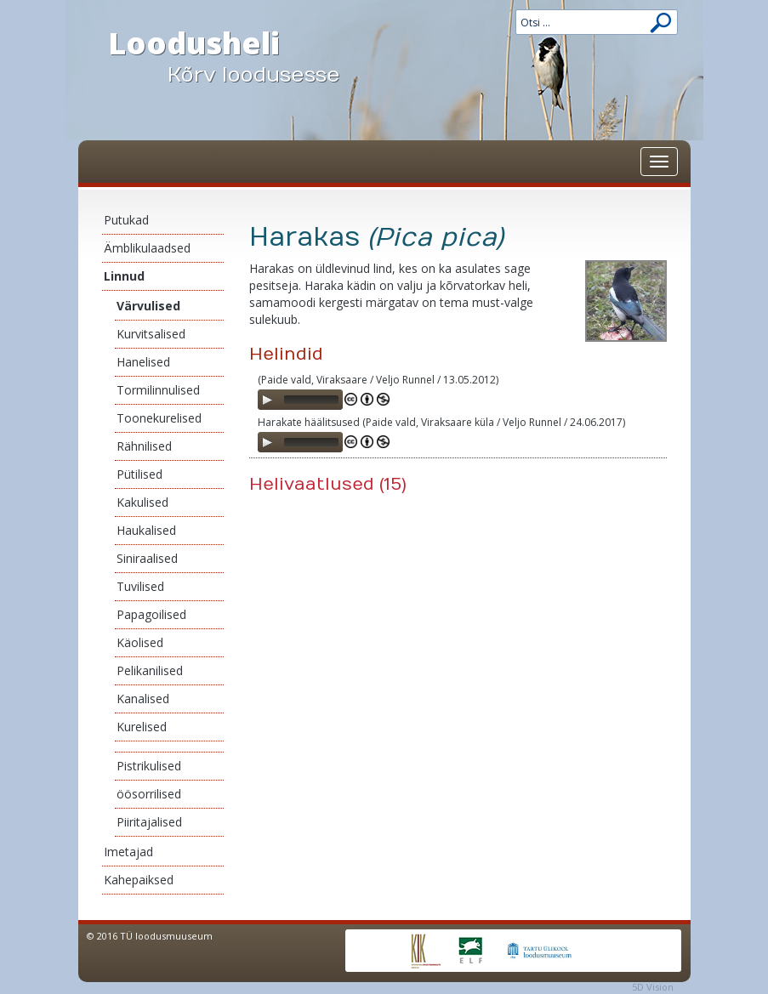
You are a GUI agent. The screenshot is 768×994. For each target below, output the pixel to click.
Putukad (126, 220)
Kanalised (143, 698)
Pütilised (139, 474)
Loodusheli (240, 56)
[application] (300, 399)
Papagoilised (151, 614)
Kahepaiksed (139, 880)
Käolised (140, 642)
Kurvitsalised (151, 334)
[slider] (311, 399)
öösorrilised (149, 794)
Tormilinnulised (158, 390)
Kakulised (142, 502)
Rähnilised (144, 446)
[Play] (267, 399)
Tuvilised (140, 586)
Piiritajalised (149, 822)
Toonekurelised (159, 418)
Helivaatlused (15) (328, 484)
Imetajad (128, 851)
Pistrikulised (149, 766)
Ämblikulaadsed (147, 248)
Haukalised (146, 530)
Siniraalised (147, 558)
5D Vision (653, 986)
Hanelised (143, 362)
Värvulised (148, 306)
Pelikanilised (150, 670)
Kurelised (142, 727)
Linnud (124, 276)
